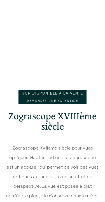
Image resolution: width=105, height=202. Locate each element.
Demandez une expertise (52, 101)
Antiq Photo (52, 12)
